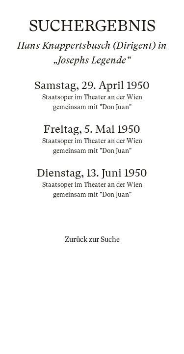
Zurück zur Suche (92, 239)
